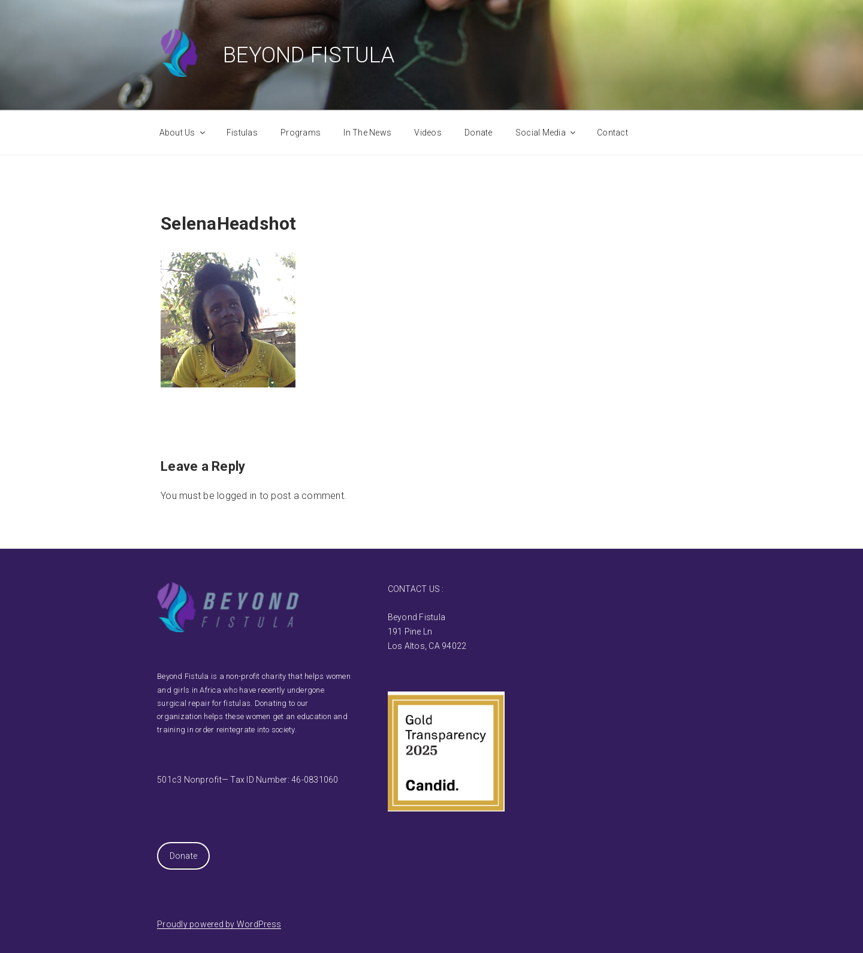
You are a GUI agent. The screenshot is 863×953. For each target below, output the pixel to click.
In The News (367, 132)
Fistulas (242, 132)
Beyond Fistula (309, 55)
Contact (612, 132)
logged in (237, 495)
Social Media (546, 132)
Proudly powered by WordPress (219, 924)
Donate (478, 132)
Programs (300, 132)
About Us (183, 132)
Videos (428, 132)
